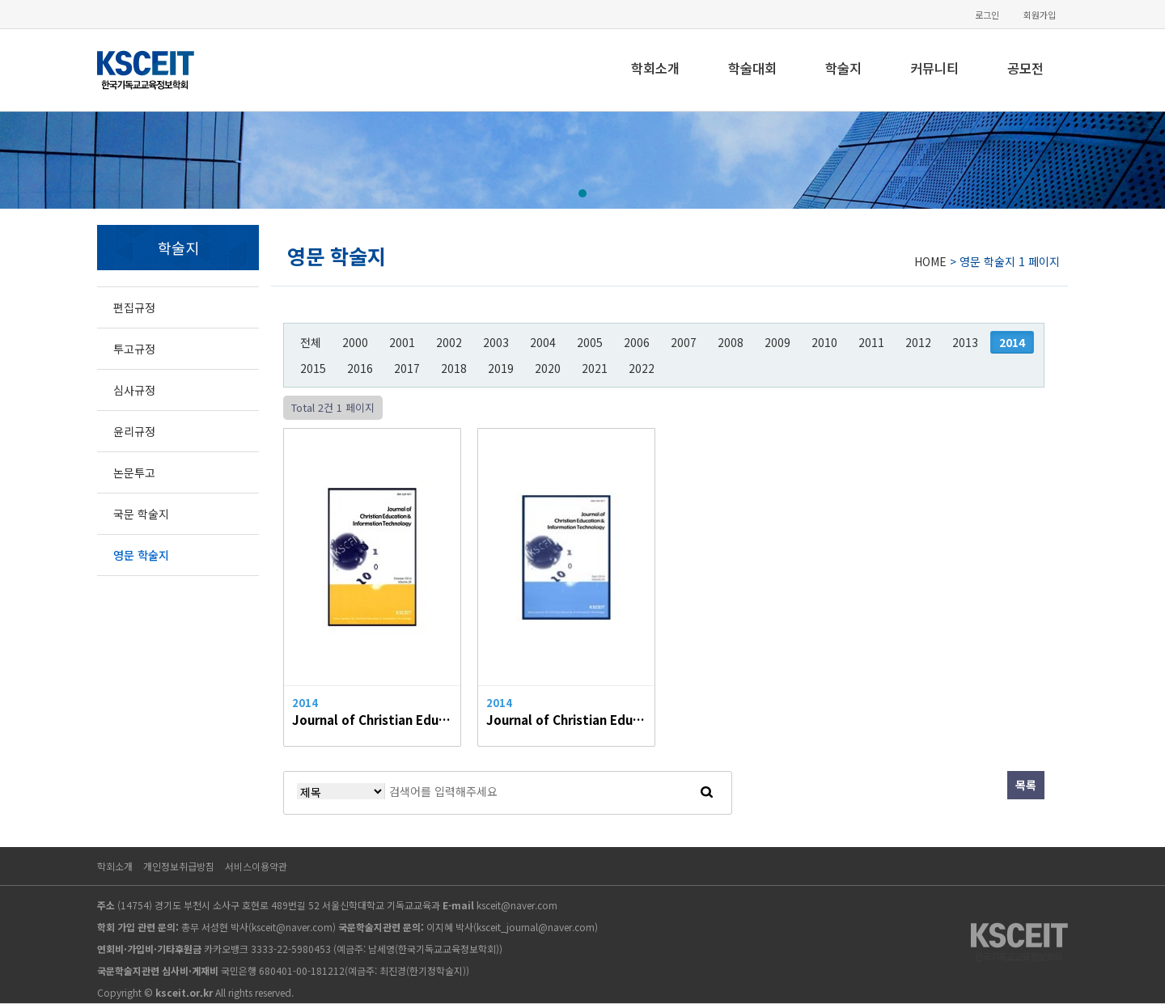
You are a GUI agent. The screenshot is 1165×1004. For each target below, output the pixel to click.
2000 (355, 342)
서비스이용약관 (256, 866)
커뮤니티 (934, 68)
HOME (930, 261)
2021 (595, 368)
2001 (402, 342)
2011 (871, 342)
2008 (730, 342)
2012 (918, 342)
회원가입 (1039, 15)
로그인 (987, 15)
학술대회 (752, 68)
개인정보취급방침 (178, 866)
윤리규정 (134, 431)
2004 (543, 342)
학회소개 (655, 68)
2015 (313, 368)
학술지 (843, 68)
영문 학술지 (141, 555)
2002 (449, 342)
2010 (824, 342)
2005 (590, 342)
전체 (310, 342)
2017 (407, 368)
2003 (496, 342)
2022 (642, 368)
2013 (965, 342)
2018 (454, 368)
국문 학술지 (141, 514)
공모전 (1025, 68)
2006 (637, 342)
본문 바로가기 (0, 0)
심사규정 (134, 390)
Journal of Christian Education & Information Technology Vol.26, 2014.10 (372, 719)
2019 (501, 368)
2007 (684, 342)
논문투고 (134, 472)
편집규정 (134, 307)
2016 (360, 368)
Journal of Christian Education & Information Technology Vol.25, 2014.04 (566, 719)
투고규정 (134, 349)
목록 (1025, 785)
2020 (548, 368)
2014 (1012, 342)
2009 (777, 342)
